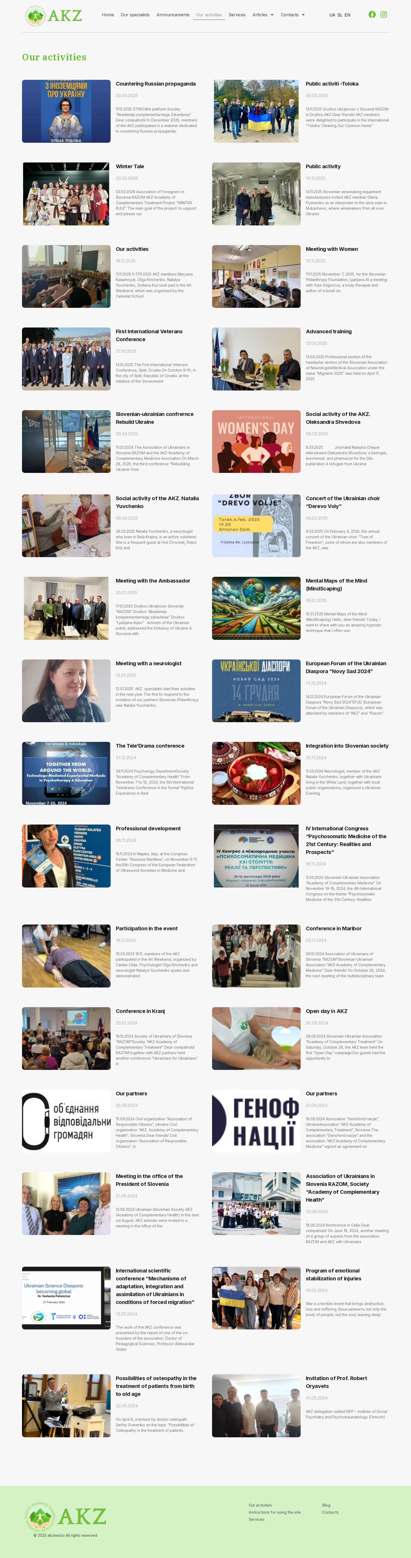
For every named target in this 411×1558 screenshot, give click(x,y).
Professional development (148, 828)
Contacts (293, 14)
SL (340, 15)
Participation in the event (147, 928)
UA (332, 15)
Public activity (323, 166)
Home (108, 14)
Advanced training (329, 331)
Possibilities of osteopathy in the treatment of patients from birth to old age (156, 1386)
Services (237, 14)
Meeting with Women (332, 249)
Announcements (173, 14)
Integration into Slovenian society (347, 746)
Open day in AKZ (327, 1011)
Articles (263, 14)
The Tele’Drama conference (150, 746)
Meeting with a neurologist (149, 663)
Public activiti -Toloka (332, 84)
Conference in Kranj (140, 1011)
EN (347, 15)
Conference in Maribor (334, 928)
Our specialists (135, 14)
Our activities (209, 14)
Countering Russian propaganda (156, 84)
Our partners (131, 1093)
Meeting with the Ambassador (153, 581)
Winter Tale (130, 166)
